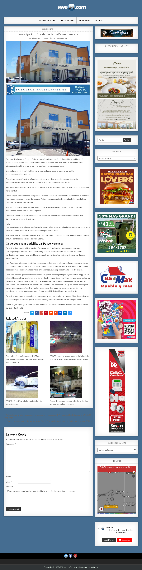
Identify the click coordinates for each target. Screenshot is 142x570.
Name (9, 476)
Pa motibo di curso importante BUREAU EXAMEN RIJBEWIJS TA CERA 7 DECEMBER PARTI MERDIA (25, 359)
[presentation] (25, 500)
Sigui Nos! (84, 20)
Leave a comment (59, 38)
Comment (11, 444)
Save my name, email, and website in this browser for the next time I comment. (42, 491)
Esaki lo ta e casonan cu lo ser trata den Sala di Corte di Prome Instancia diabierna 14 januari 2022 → (50, 421)
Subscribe (124, 540)
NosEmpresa (67, 20)
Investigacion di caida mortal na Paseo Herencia (48, 34)
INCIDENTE (48, 29)
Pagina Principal (48, 20)
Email (9, 482)
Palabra (98, 20)
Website (9, 486)
